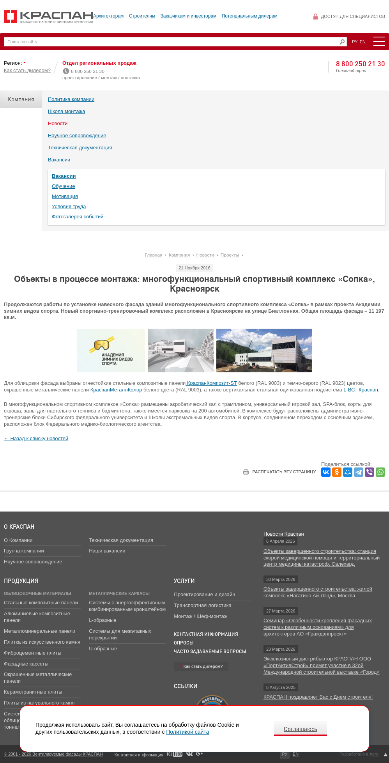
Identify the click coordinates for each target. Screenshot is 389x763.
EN (363, 41)
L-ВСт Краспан (360, 390)
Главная (154, 255)
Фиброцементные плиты (32, 653)
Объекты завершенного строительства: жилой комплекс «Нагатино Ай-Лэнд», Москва (317, 592)
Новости (57, 123)
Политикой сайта (187, 732)
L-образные (102, 620)
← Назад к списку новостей (36, 438)
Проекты (230, 255)
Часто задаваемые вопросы (210, 651)
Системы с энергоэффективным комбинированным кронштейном (127, 606)
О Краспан (19, 526)
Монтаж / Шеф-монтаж (200, 616)
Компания (21, 99)
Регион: (13, 63)
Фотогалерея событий (78, 217)
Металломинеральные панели (39, 631)
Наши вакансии (107, 551)
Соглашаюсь (300, 729)
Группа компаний (24, 551)
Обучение (63, 186)
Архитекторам (108, 16)
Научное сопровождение (77, 135)
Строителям (142, 16)
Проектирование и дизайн (204, 594)
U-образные (103, 648)
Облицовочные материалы (37, 593)
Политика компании (71, 99)
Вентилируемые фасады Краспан (48, 16)
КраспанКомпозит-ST (211, 383)
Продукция (21, 580)
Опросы (184, 643)
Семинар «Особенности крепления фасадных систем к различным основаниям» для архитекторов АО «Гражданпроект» (317, 627)
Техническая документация (80, 147)
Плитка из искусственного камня (42, 642)
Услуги (184, 580)
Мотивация (65, 196)
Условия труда (69, 206)
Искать (342, 41)
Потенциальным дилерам (250, 16)
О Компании (18, 540)
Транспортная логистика (202, 605)
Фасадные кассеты (26, 664)
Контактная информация (206, 634)
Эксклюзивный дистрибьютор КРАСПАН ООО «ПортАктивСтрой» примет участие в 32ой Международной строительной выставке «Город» (321, 665)
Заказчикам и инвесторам (189, 16)
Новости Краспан (283, 534)
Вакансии (59, 160)
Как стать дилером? (27, 70)
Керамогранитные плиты (33, 692)
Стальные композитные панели (41, 602)
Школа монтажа (66, 111)
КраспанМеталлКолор (116, 390)
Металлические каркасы (119, 593)
